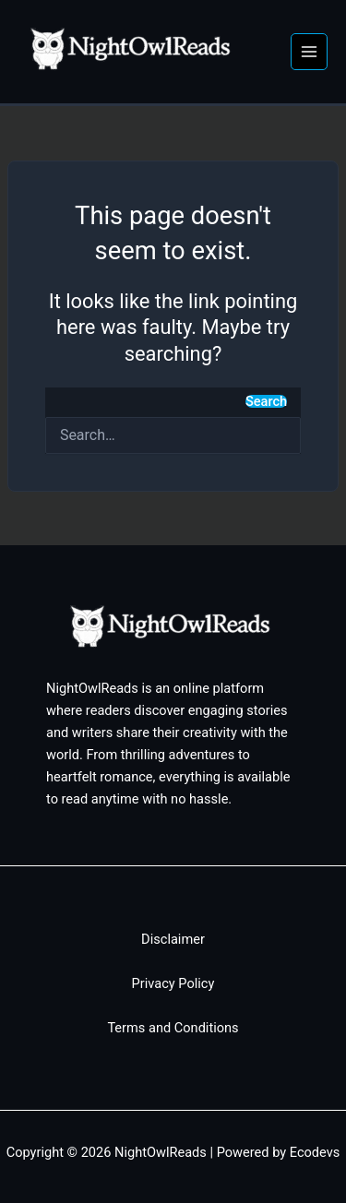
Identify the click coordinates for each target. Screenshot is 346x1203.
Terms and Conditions (172, 1027)
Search (266, 402)
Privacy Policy (173, 983)
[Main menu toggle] (309, 51)
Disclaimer (173, 939)
